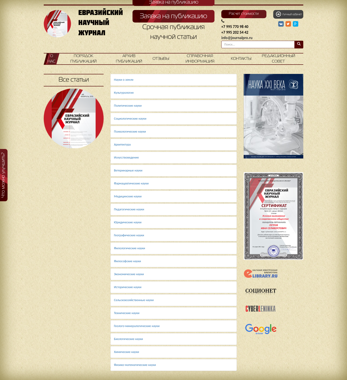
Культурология (124, 93)
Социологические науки (130, 119)
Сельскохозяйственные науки (134, 300)
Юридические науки (128, 222)
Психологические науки (130, 131)
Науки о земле (124, 80)
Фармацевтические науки (131, 183)
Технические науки (127, 313)
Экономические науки (129, 274)
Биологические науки (128, 339)
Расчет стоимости (244, 13)
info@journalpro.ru (237, 37)
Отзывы (161, 58)
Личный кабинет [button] (289, 14)
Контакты (241, 58)
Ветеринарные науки (128, 170)
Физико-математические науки (135, 365)
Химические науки (126, 352)
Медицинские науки (128, 196)
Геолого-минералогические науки (137, 326)
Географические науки (129, 235)
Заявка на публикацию (173, 16)
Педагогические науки (129, 209)
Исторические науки (128, 287)
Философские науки (127, 261)
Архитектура (122, 144)
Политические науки (128, 106)
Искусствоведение (126, 157)
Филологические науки (129, 248)
